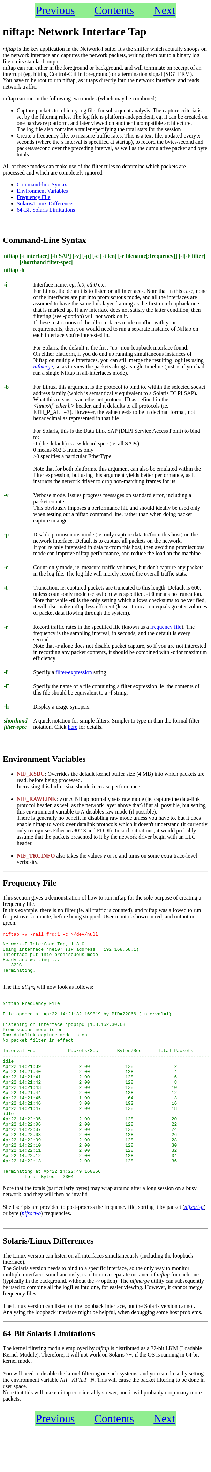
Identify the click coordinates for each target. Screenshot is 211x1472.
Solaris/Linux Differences (45, 203)
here (72, 727)
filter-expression (73, 672)
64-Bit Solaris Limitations (46, 210)
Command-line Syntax (42, 185)
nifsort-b (31, 1256)
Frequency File (33, 197)
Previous (55, 10)
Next (164, 10)
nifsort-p (194, 1250)
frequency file (165, 627)
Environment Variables (42, 191)
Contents (114, 10)
